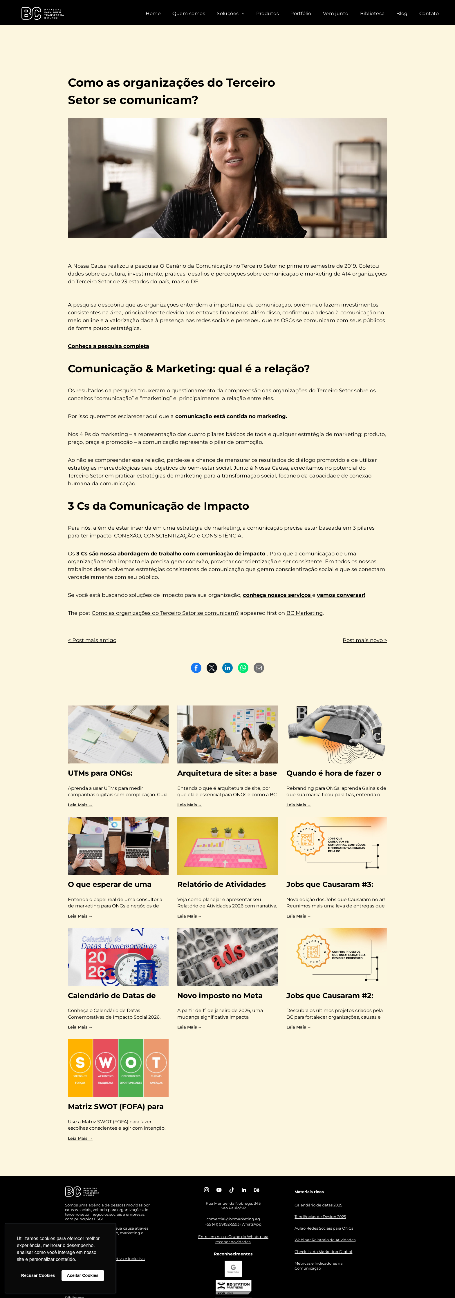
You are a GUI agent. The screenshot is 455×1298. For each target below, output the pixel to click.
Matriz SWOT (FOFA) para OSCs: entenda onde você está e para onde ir (116, 1107)
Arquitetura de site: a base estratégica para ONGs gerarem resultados (227, 774)
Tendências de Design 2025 (320, 1216)
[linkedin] (244, 1190)
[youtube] (219, 1190)
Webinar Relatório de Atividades (325, 1239)
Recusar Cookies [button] (38, 1275)
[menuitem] (153, 14)
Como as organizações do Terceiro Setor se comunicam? (165, 613)
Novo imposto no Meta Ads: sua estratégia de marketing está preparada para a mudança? (226, 996)
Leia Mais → (80, 804)
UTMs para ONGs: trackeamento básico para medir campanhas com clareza (117, 774)
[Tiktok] (231, 1190)
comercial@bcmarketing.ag (233, 1219)
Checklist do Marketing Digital (323, 1251)
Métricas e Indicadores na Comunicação (319, 1265)
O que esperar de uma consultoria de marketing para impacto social (116, 885)
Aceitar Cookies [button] (82, 1275)
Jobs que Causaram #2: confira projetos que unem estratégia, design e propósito (336, 996)
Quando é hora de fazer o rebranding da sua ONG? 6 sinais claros (336, 774)
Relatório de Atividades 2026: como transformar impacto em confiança (222, 885)
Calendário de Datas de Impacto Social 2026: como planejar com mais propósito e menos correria (114, 996)
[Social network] (256, 1190)
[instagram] (206, 1190)
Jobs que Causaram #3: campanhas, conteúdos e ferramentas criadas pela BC (333, 885)
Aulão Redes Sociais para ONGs (324, 1228)
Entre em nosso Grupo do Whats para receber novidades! (233, 1239)
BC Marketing (304, 613)
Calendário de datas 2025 (318, 1205)
